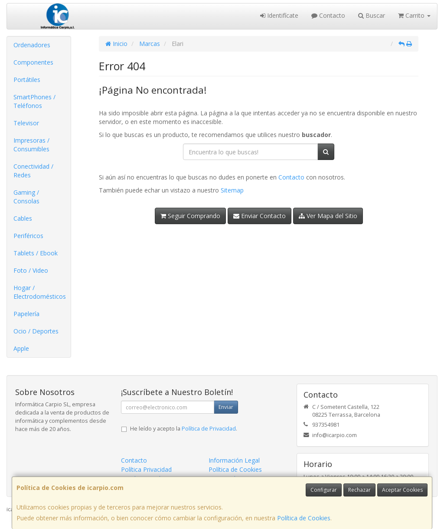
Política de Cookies (303, 518)
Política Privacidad (146, 469)
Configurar (323, 489)
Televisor (26, 123)
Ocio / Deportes (36, 331)
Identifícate (279, 15)
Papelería (26, 314)
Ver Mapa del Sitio (328, 216)
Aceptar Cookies (402, 489)
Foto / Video (30, 270)
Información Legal (234, 460)
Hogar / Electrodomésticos (39, 292)
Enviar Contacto (259, 216)
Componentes (33, 62)
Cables (22, 218)
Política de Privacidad (209, 428)
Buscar (371, 15)
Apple (21, 348)
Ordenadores (31, 45)
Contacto (328, 15)
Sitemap (232, 190)
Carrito (414, 15)
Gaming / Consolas (26, 196)
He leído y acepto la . (183, 428)
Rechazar (359, 489)
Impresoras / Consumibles (31, 144)
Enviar (226, 407)
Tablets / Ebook (35, 253)
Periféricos (28, 236)
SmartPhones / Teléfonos (34, 101)
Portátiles (26, 79)
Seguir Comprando (190, 216)
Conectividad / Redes (33, 170)
